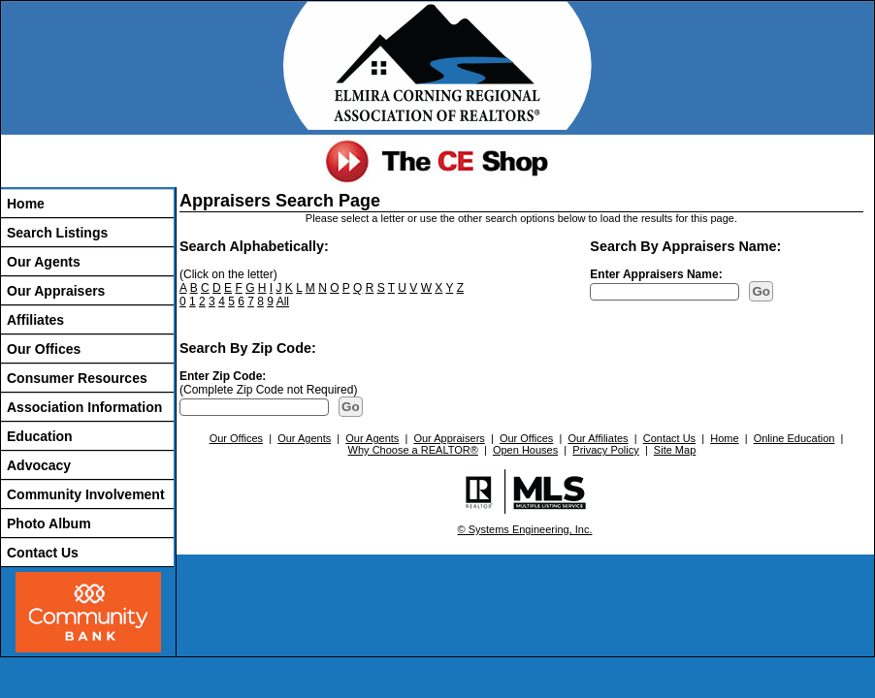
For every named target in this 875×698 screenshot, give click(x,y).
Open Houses (525, 450)
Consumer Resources (77, 378)
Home (26, 203)
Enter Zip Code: (222, 376)
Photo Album (49, 523)
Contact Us (43, 552)
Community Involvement (86, 494)
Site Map (675, 450)
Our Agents (44, 262)
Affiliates (35, 320)
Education (40, 436)
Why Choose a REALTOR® (413, 450)
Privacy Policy (605, 450)
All (282, 301)
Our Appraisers (56, 291)
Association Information (84, 407)
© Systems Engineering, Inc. (525, 529)
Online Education (794, 438)
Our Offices (44, 349)
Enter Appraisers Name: (656, 274)
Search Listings (57, 232)
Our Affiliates (597, 438)
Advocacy (39, 465)
